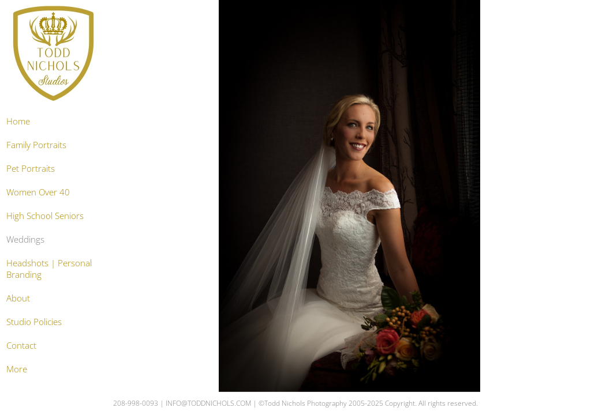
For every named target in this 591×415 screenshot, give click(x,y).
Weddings (25, 239)
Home (18, 121)
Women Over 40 (38, 192)
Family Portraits (36, 144)
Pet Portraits (30, 168)
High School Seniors (45, 215)
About (18, 298)
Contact (21, 345)
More (16, 369)
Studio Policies (34, 321)
